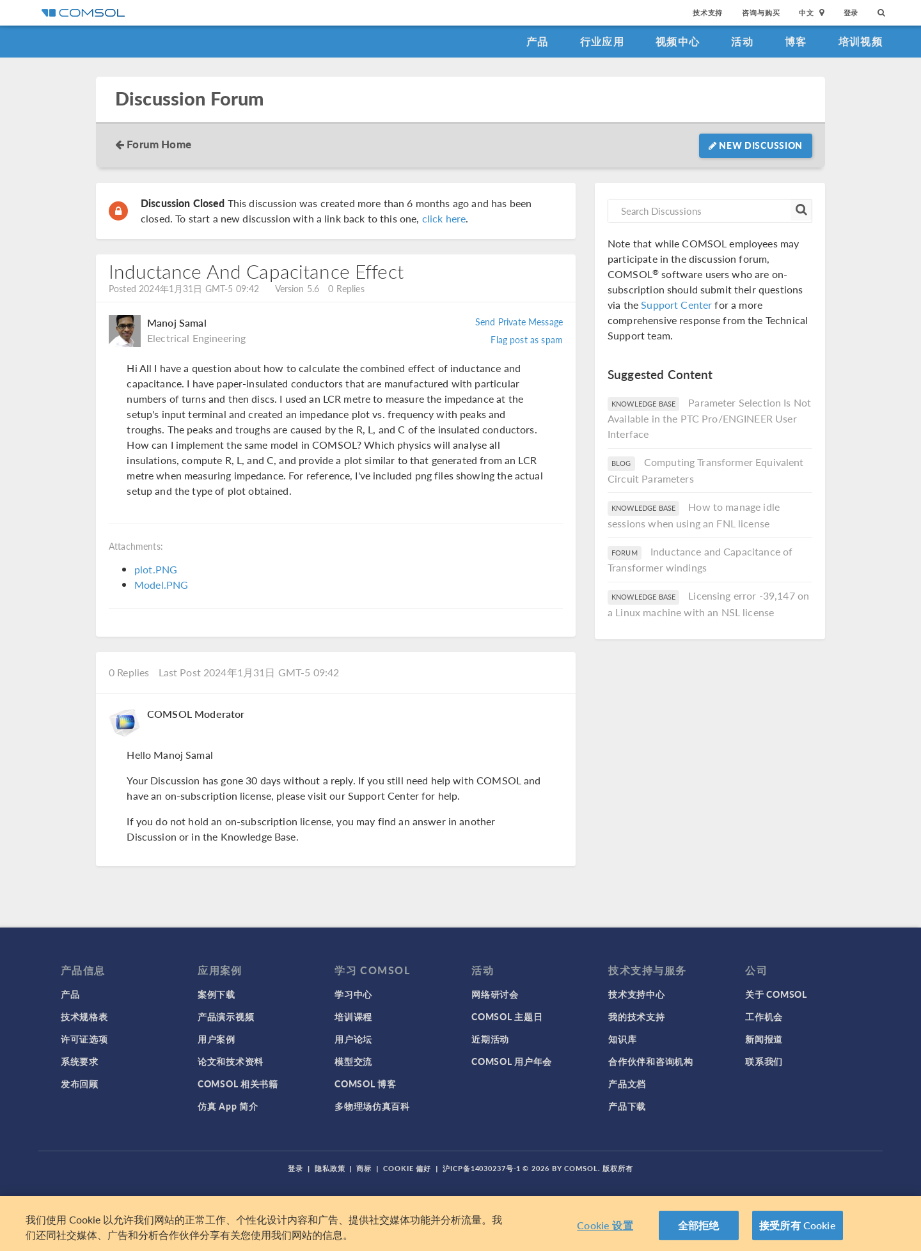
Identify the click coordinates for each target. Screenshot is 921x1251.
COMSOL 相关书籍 (238, 1083)
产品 (537, 41)
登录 (851, 12)
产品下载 (627, 1105)
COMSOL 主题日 (506, 1016)
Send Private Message (519, 321)
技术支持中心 (636, 994)
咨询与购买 (761, 12)
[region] (460, 1223)
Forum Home (159, 144)
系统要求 (79, 1061)
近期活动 (490, 1038)
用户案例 (216, 1038)
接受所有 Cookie (797, 1225)
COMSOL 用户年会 (511, 1061)
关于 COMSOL (776, 994)
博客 (796, 41)
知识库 (622, 1038)
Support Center (676, 304)
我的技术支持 (636, 1016)
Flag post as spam (527, 339)
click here (444, 218)
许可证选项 (84, 1038)
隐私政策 (330, 1168)
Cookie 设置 (605, 1225)
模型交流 (353, 1061)
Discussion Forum (189, 98)
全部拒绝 (699, 1225)
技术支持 (708, 12)
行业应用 (602, 41)
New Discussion (756, 145)
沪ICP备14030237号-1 (482, 1168)
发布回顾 (79, 1083)
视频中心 (678, 41)
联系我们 (764, 1061)
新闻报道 (764, 1038)
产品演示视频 (226, 1016)
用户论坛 (353, 1038)
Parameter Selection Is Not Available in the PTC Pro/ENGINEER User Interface (709, 418)
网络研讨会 (495, 994)
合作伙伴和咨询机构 (650, 1061)
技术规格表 (84, 1016)
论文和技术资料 (231, 1061)
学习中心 (353, 994)
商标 (364, 1168)
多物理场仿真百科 (372, 1105)
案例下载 (216, 994)
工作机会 (764, 1016)
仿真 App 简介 (228, 1105)
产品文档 (627, 1083)
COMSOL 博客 (365, 1083)
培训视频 (860, 41)
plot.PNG (155, 569)
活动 (742, 41)
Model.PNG (161, 584)
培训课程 (353, 1016)
